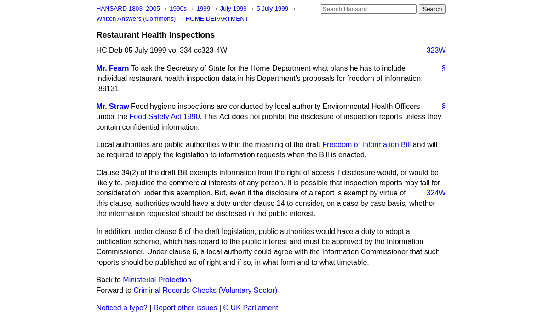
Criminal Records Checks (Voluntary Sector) (205, 290)
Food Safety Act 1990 (165, 116)
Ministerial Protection (157, 280)
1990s (179, 8)
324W (436, 193)
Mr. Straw (113, 106)
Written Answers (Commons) (137, 18)
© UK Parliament (250, 308)
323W (436, 50)
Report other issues (185, 308)
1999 (204, 8)
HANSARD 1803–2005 (128, 8)
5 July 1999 (273, 8)
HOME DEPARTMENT (216, 18)
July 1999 (234, 8)
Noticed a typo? (122, 308)
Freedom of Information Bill (366, 144)
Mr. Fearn (113, 68)
